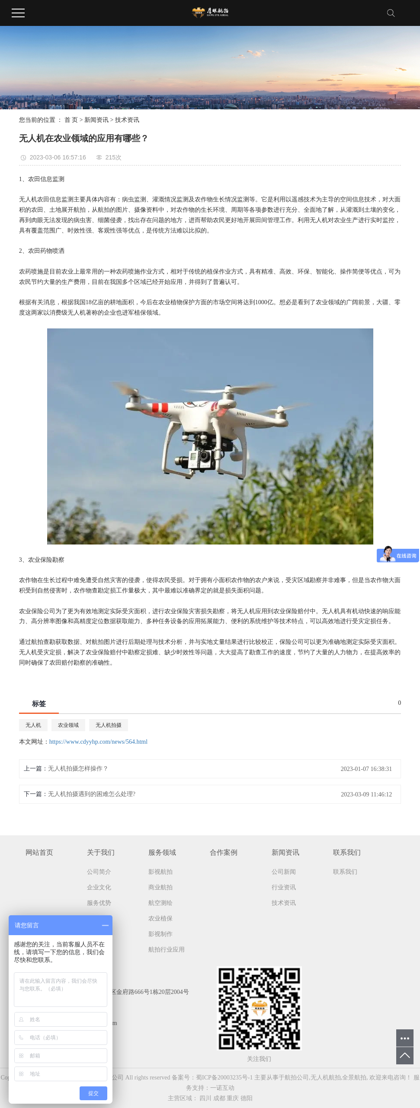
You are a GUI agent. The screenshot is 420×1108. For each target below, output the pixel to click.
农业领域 (68, 725)
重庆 (233, 1098)
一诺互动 (222, 1088)
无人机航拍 (326, 1077)
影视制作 (160, 934)
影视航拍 (160, 872)
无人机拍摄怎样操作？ (78, 768)
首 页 (71, 120)
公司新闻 (284, 872)
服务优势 (99, 903)
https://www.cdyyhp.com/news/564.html (98, 742)
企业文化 (99, 887)
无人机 (33, 725)
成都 (219, 1098)
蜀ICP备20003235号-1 (224, 1077)
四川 (205, 1098)
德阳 (246, 1098)
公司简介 (99, 872)
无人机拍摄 (109, 725)
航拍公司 (297, 1077)
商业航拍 (160, 887)
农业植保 (160, 918)
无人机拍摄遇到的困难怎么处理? (91, 794)
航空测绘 (160, 903)
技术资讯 (127, 120)
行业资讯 (284, 887)
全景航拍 (354, 1077)
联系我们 (345, 872)
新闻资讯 (96, 120)
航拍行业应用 (166, 949)
